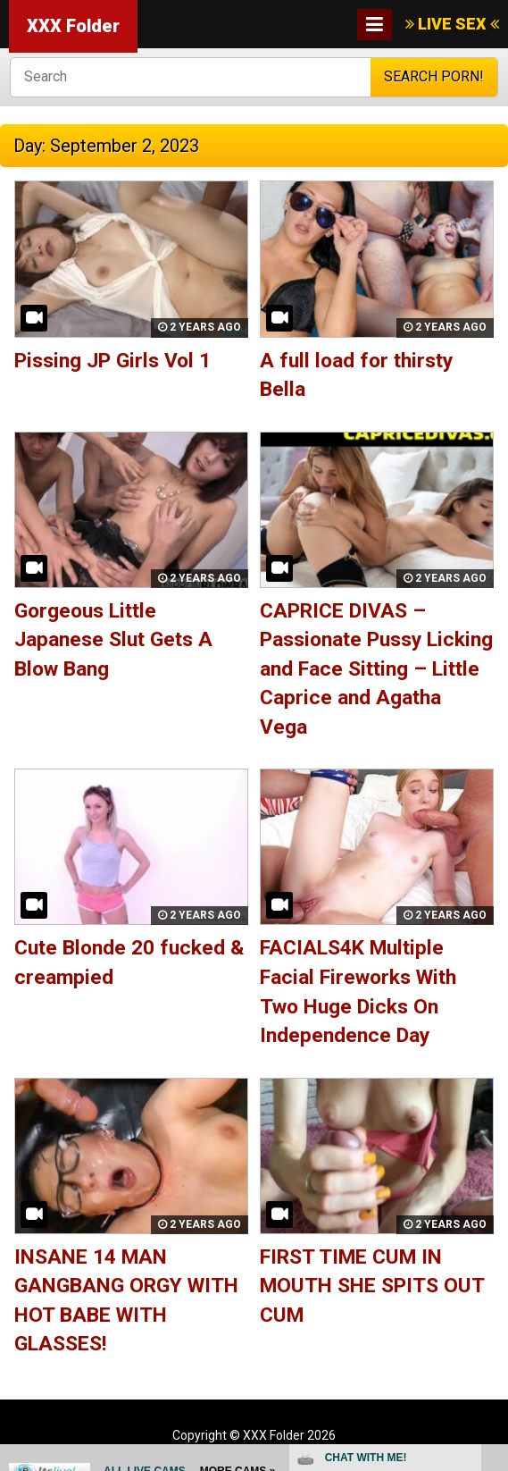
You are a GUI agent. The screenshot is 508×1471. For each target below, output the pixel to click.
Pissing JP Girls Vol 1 (112, 361)
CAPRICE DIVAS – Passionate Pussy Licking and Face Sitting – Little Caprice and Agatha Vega (376, 669)
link (492, 1192)
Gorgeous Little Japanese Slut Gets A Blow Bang (113, 640)
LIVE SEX (452, 23)
